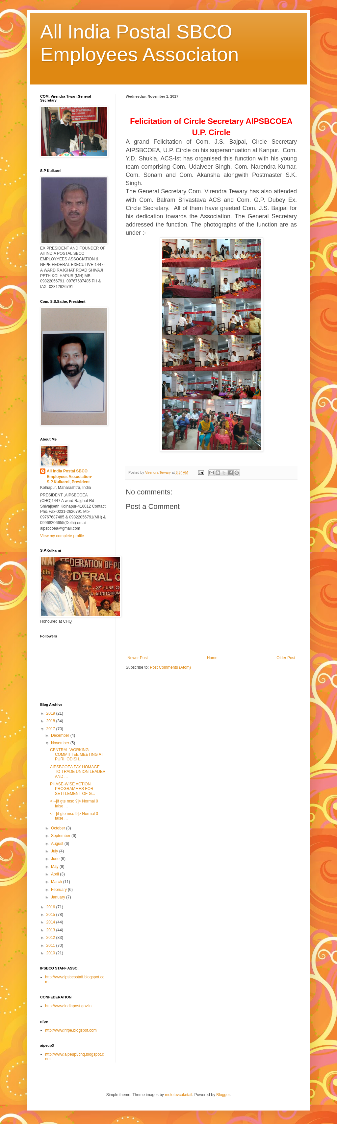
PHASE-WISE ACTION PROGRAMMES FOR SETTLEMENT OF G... (72, 789)
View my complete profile (62, 536)
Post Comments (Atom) (170, 667)
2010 (51, 953)
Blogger (223, 1094)
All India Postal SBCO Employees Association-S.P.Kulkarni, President (69, 477)
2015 (51, 914)
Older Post (285, 658)
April (55, 874)
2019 (51, 713)
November (60, 743)
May (55, 866)
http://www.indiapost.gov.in (68, 1006)
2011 (51, 945)
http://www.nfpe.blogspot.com (71, 1030)
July (55, 851)
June (56, 858)
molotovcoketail (178, 1094)
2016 (51, 907)
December (60, 735)
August (58, 843)
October (58, 828)
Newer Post (137, 658)
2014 (51, 922)
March (57, 881)
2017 (51, 729)
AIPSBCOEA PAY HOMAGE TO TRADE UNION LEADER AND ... (78, 772)
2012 (51, 937)
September (61, 835)
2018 (51, 721)
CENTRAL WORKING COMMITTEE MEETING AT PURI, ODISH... (76, 755)
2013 (51, 930)
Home (212, 658)
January (58, 897)
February (59, 889)
